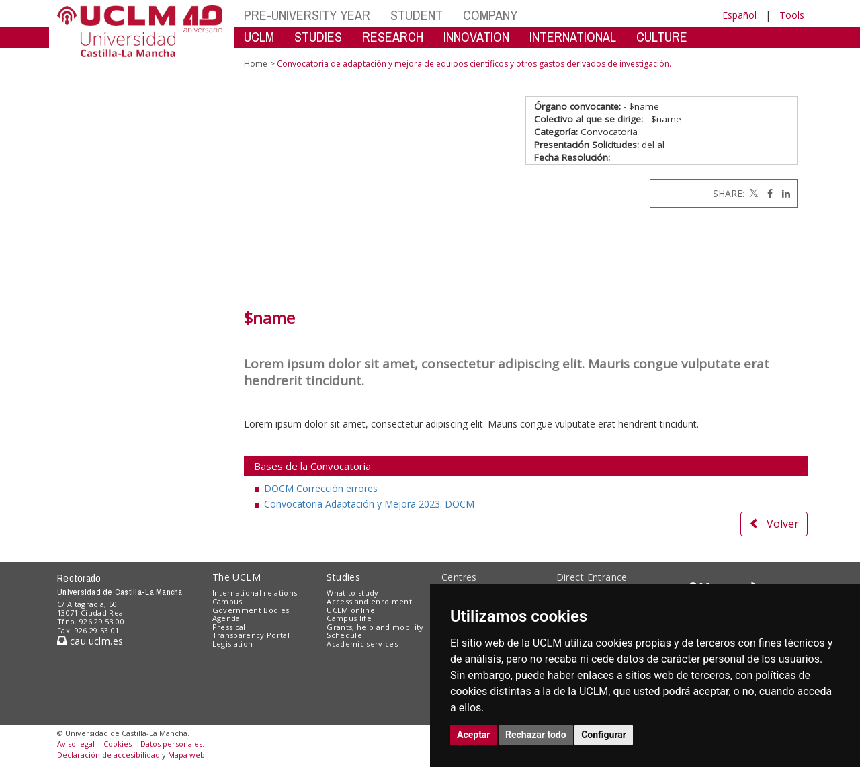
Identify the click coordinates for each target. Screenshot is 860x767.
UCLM (259, 37)
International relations (255, 593)
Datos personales (171, 744)
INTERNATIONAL (572, 37)
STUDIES (318, 37)
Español (739, 15)
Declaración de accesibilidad (108, 755)
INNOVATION (476, 37)
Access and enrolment (369, 601)
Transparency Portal (251, 635)
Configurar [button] (603, 734)
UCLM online (351, 610)
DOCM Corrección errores (321, 488)
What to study (352, 593)
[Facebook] (767, 193)
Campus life (349, 618)
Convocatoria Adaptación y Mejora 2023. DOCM (369, 503)
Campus (227, 601)
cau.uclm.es (90, 641)
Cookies (117, 744)
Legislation (232, 644)
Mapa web (186, 755)
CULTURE (661, 37)
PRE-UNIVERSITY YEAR (307, 15)
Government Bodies (251, 610)
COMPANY (490, 15)
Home (255, 63)
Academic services (362, 644)
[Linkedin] (782, 193)
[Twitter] (752, 193)
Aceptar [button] (473, 734)
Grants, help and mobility (375, 627)
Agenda (226, 618)
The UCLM (236, 577)
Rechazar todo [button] (535, 734)
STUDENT (416, 15)
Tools (791, 15)
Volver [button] (774, 523)
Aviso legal (76, 744)
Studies (343, 577)
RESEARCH (392, 37)
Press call (230, 627)
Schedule (344, 635)
